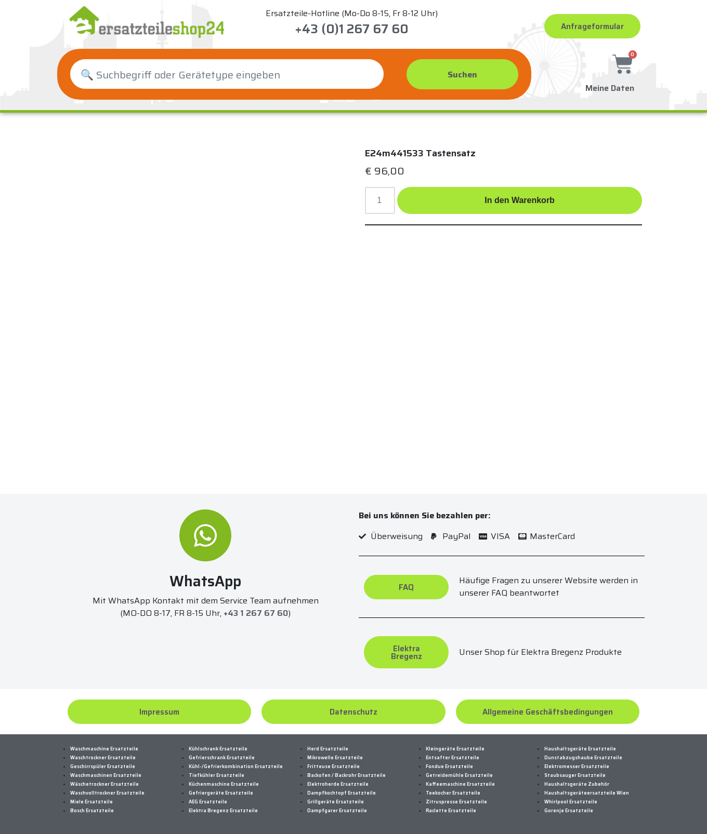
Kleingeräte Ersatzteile (455, 748)
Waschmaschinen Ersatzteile (105, 775)
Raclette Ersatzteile (451, 810)
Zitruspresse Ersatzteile (456, 801)
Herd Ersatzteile (327, 748)
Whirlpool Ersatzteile (570, 801)
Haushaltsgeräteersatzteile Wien (586, 793)
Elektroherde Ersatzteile (338, 784)
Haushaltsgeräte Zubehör (576, 784)
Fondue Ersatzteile (449, 766)
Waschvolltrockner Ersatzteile (107, 793)
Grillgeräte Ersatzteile (335, 801)
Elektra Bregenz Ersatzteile (223, 810)
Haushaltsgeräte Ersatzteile (580, 748)
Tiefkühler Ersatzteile (216, 775)
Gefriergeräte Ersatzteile (221, 793)
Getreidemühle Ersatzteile (459, 775)
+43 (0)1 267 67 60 (352, 29)
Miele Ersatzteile (91, 801)
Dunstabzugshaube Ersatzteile (583, 757)
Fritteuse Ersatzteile (333, 766)
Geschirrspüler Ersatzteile (102, 766)
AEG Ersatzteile (208, 801)
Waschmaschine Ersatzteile (104, 748)
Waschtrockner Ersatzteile (103, 757)
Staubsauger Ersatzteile (575, 775)
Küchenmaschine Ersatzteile (224, 784)
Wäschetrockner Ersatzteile (104, 784)
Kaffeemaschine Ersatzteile (460, 784)
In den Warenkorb (520, 200)
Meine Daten (609, 86)
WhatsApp (205, 581)
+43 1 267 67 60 (256, 613)
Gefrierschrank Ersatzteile (222, 757)
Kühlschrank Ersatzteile (218, 748)
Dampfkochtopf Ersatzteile (341, 793)
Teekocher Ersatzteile (453, 793)
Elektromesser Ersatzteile (576, 766)
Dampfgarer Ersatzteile (337, 810)
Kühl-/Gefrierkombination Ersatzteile (236, 766)
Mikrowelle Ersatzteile (335, 757)
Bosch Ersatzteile (92, 810)
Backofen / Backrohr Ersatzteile (346, 775)
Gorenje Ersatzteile (568, 810)
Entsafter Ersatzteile (452, 757)
